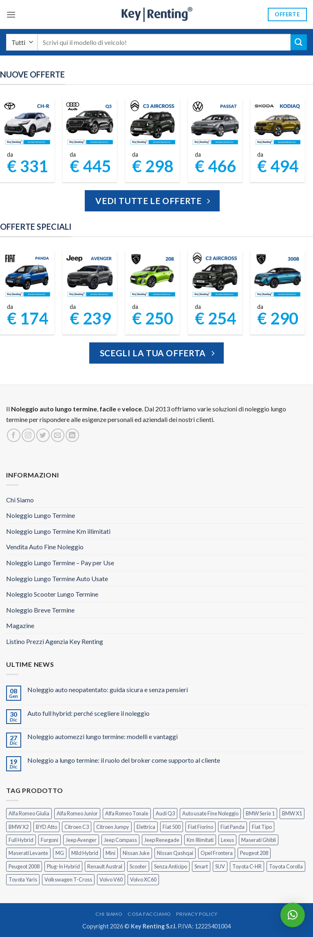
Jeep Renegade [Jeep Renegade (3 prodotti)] (161, 840)
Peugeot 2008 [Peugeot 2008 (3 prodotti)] (24, 866)
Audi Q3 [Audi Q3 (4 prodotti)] (165, 813)
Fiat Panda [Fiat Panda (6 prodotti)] (232, 827)
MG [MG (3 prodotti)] (59, 853)
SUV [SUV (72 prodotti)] (220, 866)
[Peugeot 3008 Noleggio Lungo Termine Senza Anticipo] (277, 275)
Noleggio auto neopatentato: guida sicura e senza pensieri (107, 689)
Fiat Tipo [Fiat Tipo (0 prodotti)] (262, 827)
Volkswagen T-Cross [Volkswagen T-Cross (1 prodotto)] (68, 879)
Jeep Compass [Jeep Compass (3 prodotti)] (120, 840)
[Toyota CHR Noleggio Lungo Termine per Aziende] (27, 123)
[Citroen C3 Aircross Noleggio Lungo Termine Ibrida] (215, 275)
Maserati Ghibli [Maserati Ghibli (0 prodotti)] (258, 840)
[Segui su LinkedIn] (72, 435)
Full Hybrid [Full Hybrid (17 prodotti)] (21, 840)
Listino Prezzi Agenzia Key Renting (54, 641)
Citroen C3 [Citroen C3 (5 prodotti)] (76, 827)
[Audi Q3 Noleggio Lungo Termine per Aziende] (90, 123)
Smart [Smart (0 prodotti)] (201, 866)
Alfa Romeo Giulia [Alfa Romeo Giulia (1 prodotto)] (29, 813)
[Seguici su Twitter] (43, 435)
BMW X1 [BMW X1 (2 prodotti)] (292, 813)
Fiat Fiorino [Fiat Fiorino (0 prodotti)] (200, 827)
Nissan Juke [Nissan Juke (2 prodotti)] (136, 853)
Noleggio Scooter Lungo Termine (52, 594)
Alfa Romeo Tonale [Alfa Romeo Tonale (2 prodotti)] (126, 813)
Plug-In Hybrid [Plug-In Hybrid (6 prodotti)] (63, 866)
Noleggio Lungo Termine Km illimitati (58, 531)
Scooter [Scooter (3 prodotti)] (138, 866)
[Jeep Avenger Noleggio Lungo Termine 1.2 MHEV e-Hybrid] (90, 275)
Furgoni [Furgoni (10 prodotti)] (49, 840)
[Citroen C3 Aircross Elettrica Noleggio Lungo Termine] (152, 123)
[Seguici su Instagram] (28, 435)
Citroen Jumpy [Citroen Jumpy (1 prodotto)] (112, 827)
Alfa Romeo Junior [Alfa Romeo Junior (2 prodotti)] (77, 813)
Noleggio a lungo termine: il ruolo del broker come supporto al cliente (123, 760)
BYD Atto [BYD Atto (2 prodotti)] (46, 827)
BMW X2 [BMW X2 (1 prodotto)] (19, 827)
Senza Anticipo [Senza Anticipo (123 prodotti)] (170, 866)
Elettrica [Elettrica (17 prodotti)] (146, 827)
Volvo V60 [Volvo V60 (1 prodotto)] (111, 879)
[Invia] (299, 42)
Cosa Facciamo (149, 914)
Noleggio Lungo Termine (40, 515)
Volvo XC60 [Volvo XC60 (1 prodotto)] (143, 879)
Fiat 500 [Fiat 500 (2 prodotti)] (172, 827)
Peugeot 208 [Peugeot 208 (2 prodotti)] (254, 853)
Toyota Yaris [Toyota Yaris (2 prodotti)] (23, 879)
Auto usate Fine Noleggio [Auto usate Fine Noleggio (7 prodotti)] (210, 813)
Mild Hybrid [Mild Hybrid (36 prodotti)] (84, 853)
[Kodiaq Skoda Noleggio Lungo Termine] (277, 123)
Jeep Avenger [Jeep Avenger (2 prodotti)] (81, 840)
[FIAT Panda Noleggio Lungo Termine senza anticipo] (27, 275)
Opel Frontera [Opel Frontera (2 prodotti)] (217, 853)
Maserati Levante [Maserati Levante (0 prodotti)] (28, 853)
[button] (11, 14)
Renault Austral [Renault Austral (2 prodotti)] (104, 866)
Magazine (20, 625)
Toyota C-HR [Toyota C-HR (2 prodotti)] (247, 866)
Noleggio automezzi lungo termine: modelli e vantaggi (102, 736)
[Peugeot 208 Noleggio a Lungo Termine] (152, 275)
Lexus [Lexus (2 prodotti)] (227, 840)
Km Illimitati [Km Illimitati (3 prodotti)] (200, 840)
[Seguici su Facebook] (13, 435)
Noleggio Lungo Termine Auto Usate (57, 578)
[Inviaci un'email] (57, 435)
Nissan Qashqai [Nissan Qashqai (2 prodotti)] (175, 853)
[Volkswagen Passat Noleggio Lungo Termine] (215, 123)
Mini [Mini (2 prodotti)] (110, 853)
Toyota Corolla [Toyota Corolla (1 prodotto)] (286, 866)
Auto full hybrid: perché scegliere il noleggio (88, 713)
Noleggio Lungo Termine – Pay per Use (60, 562)
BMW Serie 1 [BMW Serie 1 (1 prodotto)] (260, 813)
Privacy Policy (197, 914)
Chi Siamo (20, 500)
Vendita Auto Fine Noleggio (45, 547)
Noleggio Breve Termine (40, 610)
